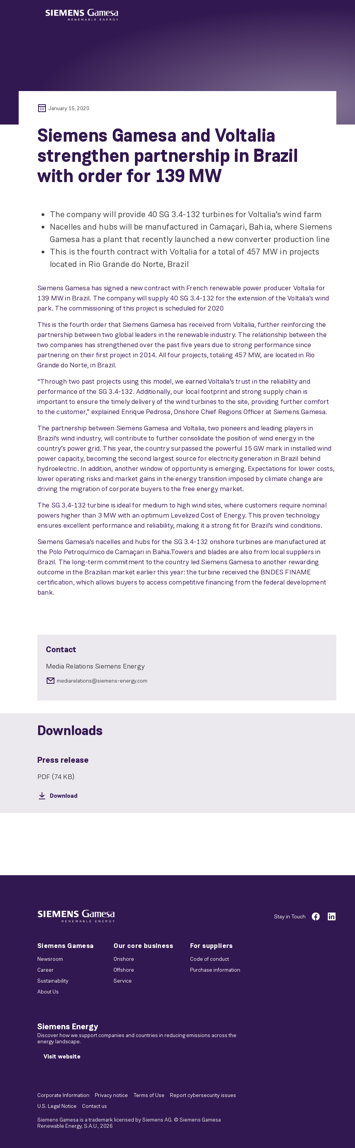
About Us (48, 991)
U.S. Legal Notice (57, 1106)
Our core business (143, 946)
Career (45, 970)
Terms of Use (148, 1095)
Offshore (124, 970)
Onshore (124, 959)
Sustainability (52, 981)
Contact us (94, 1106)
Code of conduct (209, 959)
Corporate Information (63, 1095)
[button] (82, 15)
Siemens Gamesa (65, 946)
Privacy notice (111, 1095)
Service (123, 981)
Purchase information (215, 970)
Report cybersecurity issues (203, 1095)
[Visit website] (62, 1056)
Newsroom (50, 959)
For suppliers (211, 946)
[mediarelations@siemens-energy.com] (187, 680)
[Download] (186, 796)
